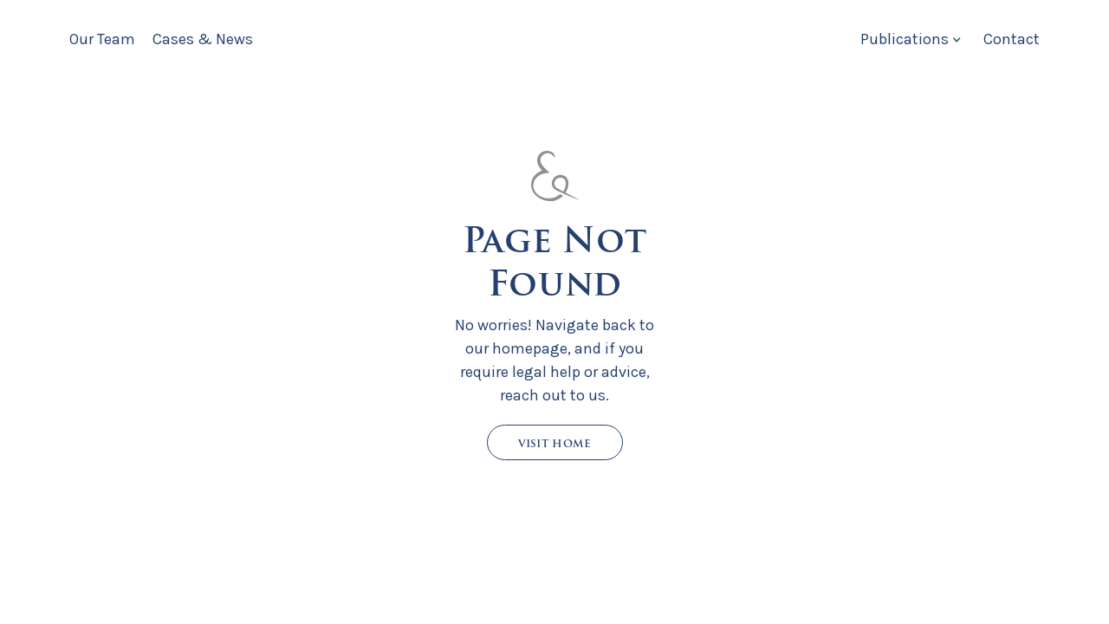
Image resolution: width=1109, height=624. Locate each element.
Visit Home (555, 443)
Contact (1011, 39)
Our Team (102, 39)
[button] (909, 39)
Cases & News (202, 39)
